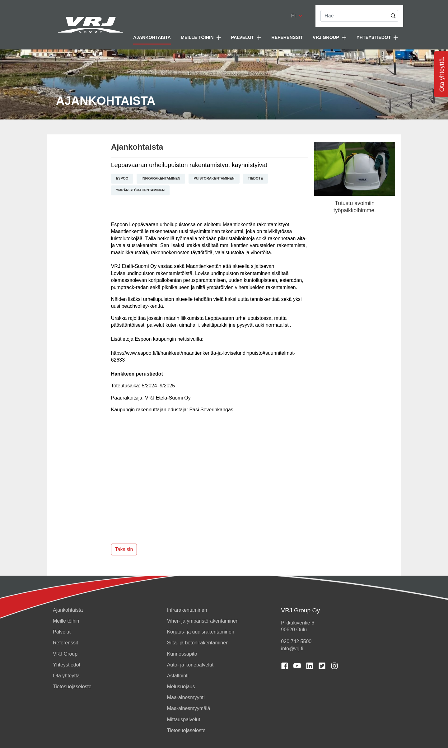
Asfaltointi (178, 675)
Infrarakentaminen (187, 610)
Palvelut (62, 631)
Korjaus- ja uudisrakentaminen (200, 631)
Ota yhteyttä (66, 675)
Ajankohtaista (152, 37)
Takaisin (124, 549)
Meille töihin (66, 621)
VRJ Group (65, 654)
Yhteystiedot (66, 664)
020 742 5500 (296, 641)
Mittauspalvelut (183, 719)
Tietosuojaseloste (72, 686)
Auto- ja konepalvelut (190, 664)
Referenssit (287, 37)
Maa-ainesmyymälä (188, 708)
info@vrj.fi (292, 648)
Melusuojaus (181, 686)
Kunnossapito (182, 654)
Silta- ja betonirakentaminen (198, 642)
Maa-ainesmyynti (186, 697)
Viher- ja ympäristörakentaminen (203, 621)
